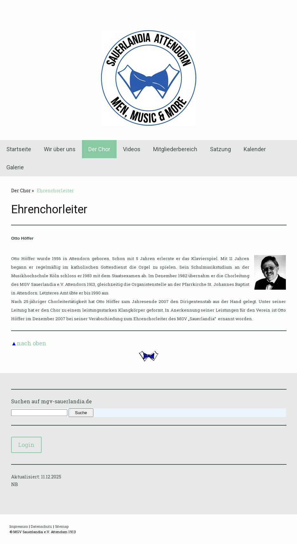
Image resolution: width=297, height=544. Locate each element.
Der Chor (99, 149)
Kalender (255, 149)
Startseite (18, 149)
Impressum (19, 526)
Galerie (15, 167)
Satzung (220, 149)
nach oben (31, 343)
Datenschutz (41, 526)
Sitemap (62, 526)
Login (26, 445)
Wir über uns (60, 149)
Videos (131, 149)
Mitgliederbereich (175, 149)
